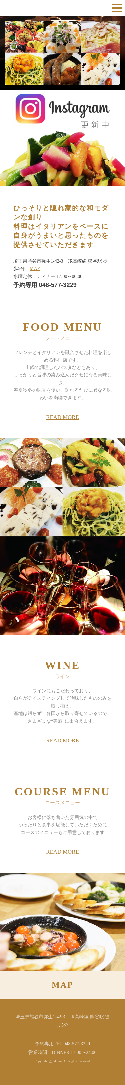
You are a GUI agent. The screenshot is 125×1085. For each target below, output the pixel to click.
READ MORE (62, 417)
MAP (35, 268)
